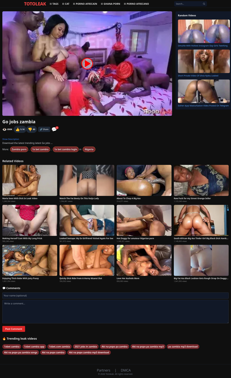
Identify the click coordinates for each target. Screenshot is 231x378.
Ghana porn (110, 3)
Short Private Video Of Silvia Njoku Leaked (198, 75)
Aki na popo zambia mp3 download (89, 352)
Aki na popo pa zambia (114, 346)
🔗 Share (44, 129)
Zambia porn (19, 149)
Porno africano (136, 3)
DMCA (126, 370)
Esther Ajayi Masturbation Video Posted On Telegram (203, 105)
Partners (104, 370)
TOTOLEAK (35, 3)
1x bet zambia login (65, 149)
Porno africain (85, 3)
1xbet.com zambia (59, 346)
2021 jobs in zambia (86, 346)
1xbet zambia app (34, 346)
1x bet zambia (40, 149)
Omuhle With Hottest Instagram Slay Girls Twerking (202, 45)
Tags (54, 3)
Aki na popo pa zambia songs (20, 352)
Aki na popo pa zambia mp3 (148, 346)
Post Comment (13, 329)
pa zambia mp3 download (183, 346)
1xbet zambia (11, 346)
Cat (65, 3)
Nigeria (89, 149)
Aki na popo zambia (53, 352)
